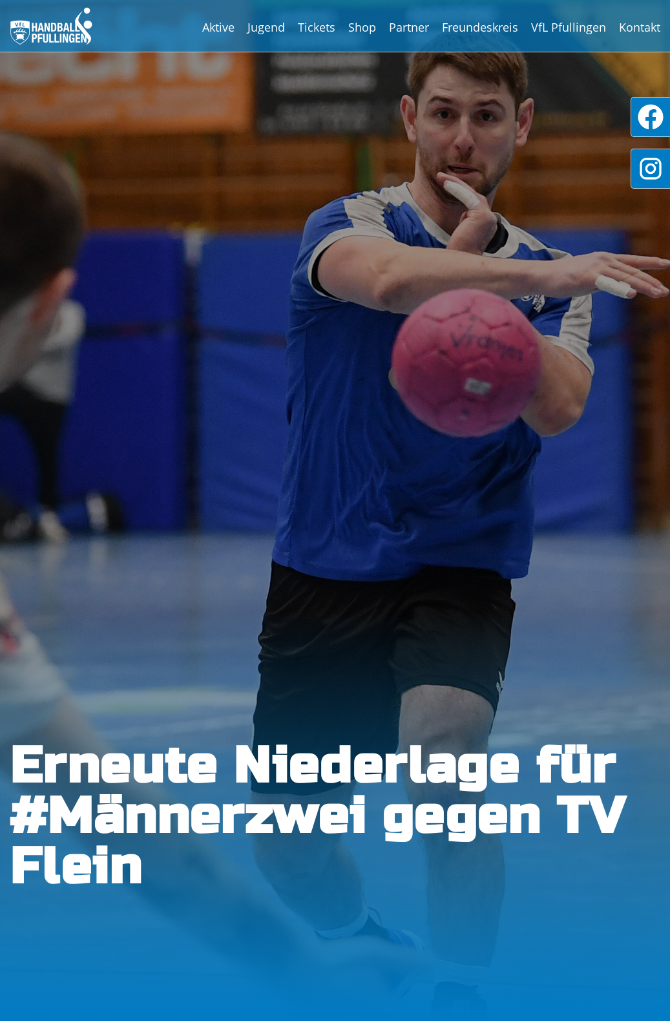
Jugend (266, 27)
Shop (362, 27)
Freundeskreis (480, 27)
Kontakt (639, 27)
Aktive (218, 27)
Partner (409, 27)
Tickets (316, 27)
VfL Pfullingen (568, 27)
